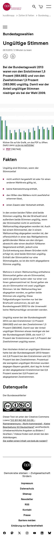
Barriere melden (27, 520)
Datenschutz (27, 488)
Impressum (27, 483)
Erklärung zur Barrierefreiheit (27, 525)
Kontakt (27, 509)
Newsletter (27, 499)
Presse (27, 515)
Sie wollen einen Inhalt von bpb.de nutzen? (25, 440)
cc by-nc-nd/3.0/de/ (24, 145)
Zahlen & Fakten (26, 15)
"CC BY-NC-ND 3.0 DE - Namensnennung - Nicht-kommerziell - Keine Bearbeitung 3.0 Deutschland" (26, 423)
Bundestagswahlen (18, 34)
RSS (27, 504)
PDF (8, 149)
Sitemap (27, 494)
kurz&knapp (8, 15)
